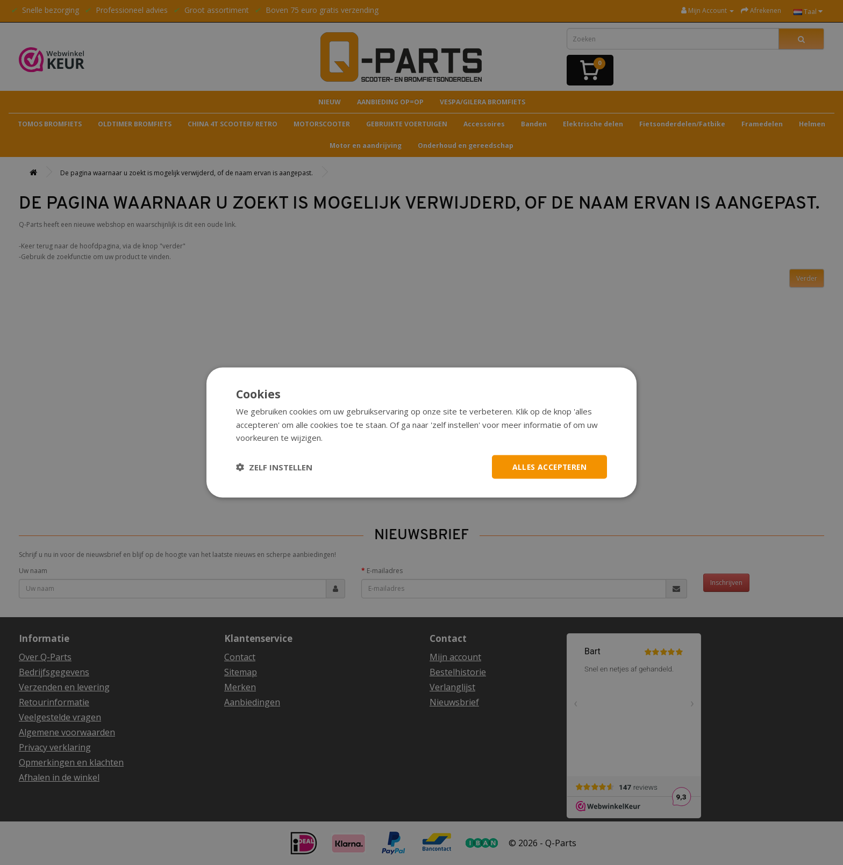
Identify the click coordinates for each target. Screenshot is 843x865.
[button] (274, 467)
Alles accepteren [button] (548, 466)
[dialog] (421, 432)
